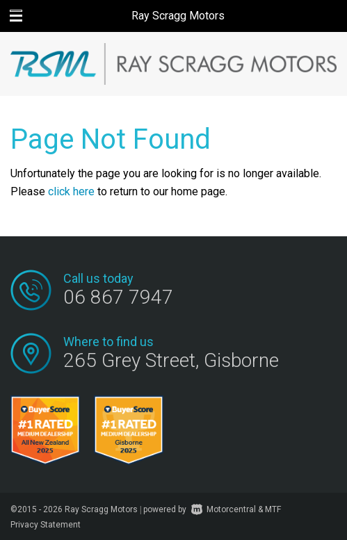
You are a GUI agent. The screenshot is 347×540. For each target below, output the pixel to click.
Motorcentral (223, 509)
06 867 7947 (118, 297)
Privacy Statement (45, 525)
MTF (273, 509)
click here (71, 191)
